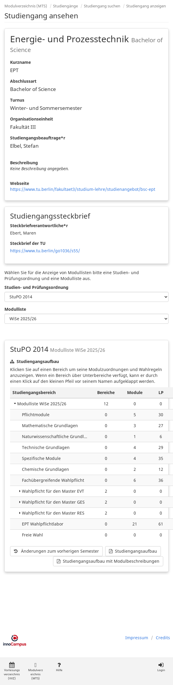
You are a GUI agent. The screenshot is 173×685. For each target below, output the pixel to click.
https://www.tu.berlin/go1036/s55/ (45, 250)
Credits (163, 637)
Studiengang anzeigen (146, 6)
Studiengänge (65, 6)
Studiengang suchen (102, 6)
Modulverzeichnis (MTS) (25, 6)
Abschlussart (23, 81)
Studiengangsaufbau (133, 551)
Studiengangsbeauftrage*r (37, 138)
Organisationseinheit (31, 119)
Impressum (136, 637)
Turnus (17, 100)
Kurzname (20, 62)
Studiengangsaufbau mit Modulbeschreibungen (108, 561)
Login (161, 667)
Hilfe (59, 667)
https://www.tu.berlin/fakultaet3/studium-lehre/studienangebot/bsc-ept (82, 189)
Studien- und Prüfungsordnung (36, 287)
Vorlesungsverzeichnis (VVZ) (12, 671)
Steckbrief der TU (28, 243)
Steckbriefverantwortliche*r (39, 225)
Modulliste (15, 309)
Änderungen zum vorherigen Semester (56, 551)
